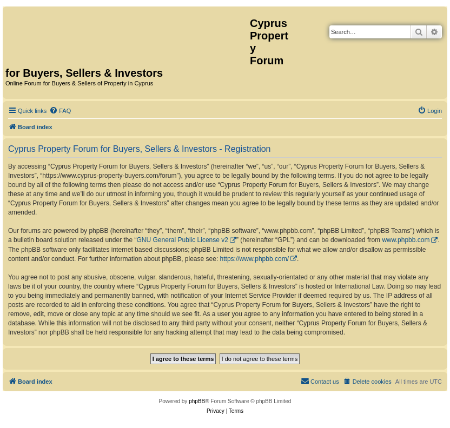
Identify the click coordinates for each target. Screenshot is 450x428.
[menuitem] (60, 110)
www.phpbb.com (405, 240)
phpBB (197, 401)
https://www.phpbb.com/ (254, 259)
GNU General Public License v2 (182, 240)
